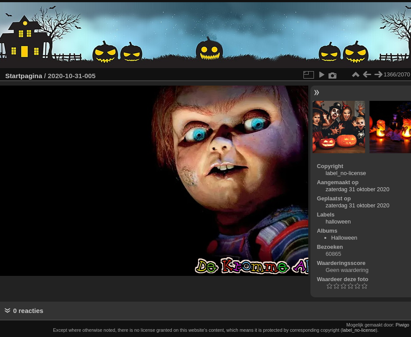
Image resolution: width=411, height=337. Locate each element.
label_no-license (346, 173)
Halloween (344, 237)
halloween (338, 221)
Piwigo (402, 324)
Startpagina (23, 75)
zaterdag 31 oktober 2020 (358, 189)
